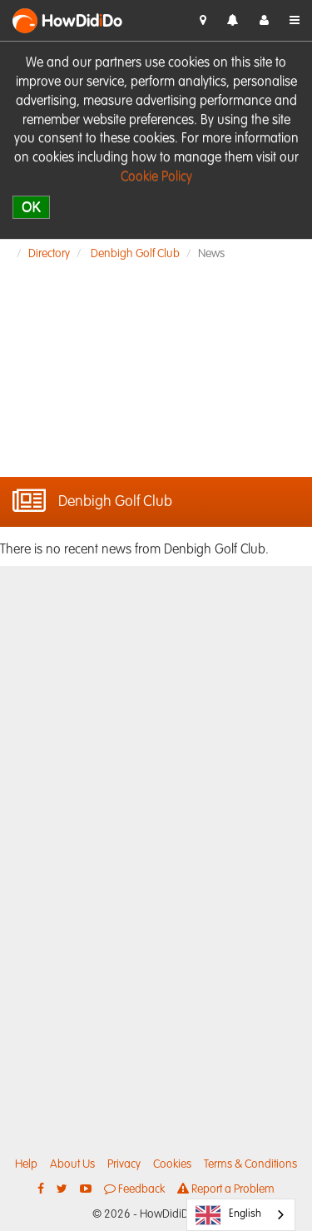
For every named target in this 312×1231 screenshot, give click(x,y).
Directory (49, 254)
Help (26, 1164)
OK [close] (31, 207)
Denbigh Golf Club (135, 254)
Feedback (134, 1189)
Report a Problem (226, 1189)
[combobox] (240, 1215)
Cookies (172, 1164)
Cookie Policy (156, 177)
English (228, 1215)
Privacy (124, 1164)
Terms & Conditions (250, 1164)
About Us (72, 1164)
